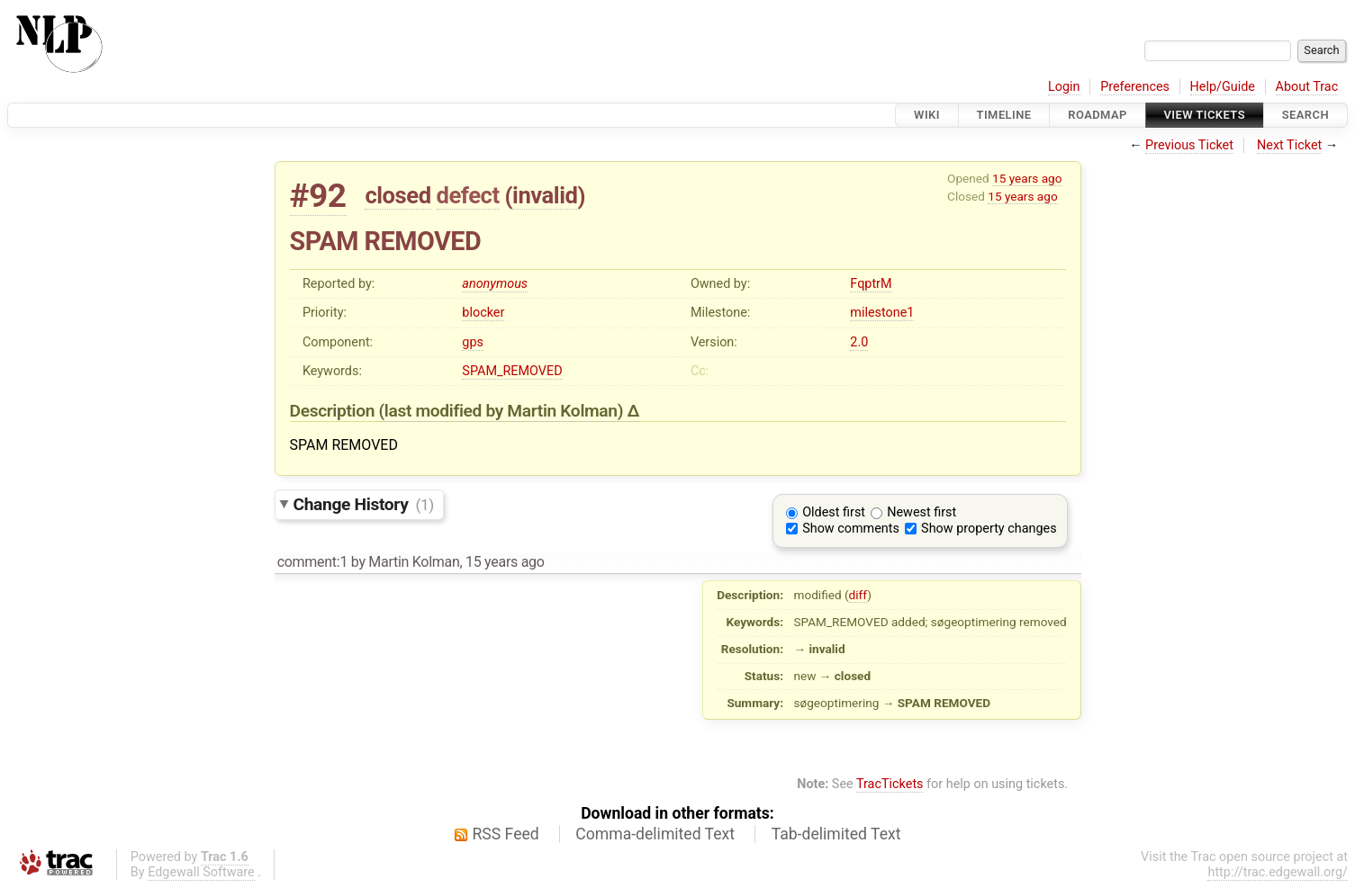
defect (468, 195)
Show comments (850, 528)
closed (397, 195)
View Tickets (1204, 114)
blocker (483, 312)
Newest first (921, 512)
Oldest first (833, 512)
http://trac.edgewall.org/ (1277, 872)
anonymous (495, 284)
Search (1305, 114)
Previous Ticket (1189, 145)
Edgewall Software (201, 872)
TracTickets (890, 784)
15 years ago (1026, 178)
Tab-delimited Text (836, 834)
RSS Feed (506, 834)
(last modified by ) (503, 410)
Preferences (1135, 86)
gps (472, 342)
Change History (364, 504)
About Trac (1307, 86)
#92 (318, 195)
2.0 (859, 342)
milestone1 (882, 312)
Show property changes (988, 528)
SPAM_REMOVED (512, 371)
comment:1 (312, 561)
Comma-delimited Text (655, 834)
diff (858, 595)
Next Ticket (1289, 145)
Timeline (1004, 114)
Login (1064, 86)
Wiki (927, 114)
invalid (544, 195)
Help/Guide (1222, 86)
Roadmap (1097, 114)
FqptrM (870, 284)
